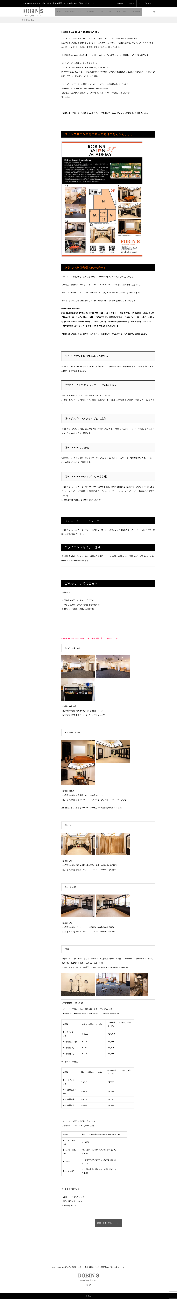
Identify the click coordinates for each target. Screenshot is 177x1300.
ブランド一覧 (90, 11)
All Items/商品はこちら (73, 11)
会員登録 (120, 3)
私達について (121, 11)
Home (59, 11)
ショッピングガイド (106, 11)
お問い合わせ (135, 11)
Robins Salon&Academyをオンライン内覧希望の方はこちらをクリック (90, 638)
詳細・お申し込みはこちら (108, 1223)
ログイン (131, 3)
